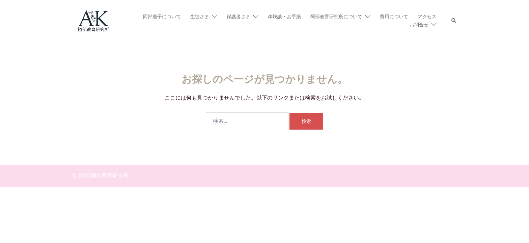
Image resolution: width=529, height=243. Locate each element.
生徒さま (199, 16)
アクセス (427, 16)
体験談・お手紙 (284, 16)
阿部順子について (162, 16)
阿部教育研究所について (336, 16)
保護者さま (238, 16)
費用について (394, 16)
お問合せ (419, 24)
